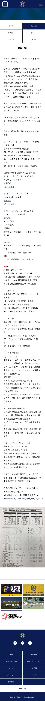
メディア (11, 39)
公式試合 (11, 33)
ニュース (34, 26)
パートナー (11, 675)
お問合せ (11, 682)
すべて (11, 26)
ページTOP (22, 688)
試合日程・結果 (11, 661)
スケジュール (33, 655)
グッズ (33, 675)
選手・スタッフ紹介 (34, 661)
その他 (33, 39)
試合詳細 (7, 183)
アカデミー (11, 668)
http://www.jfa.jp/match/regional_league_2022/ (23, 498)
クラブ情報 (34, 668)
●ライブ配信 (9, 187)
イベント (34, 33)
